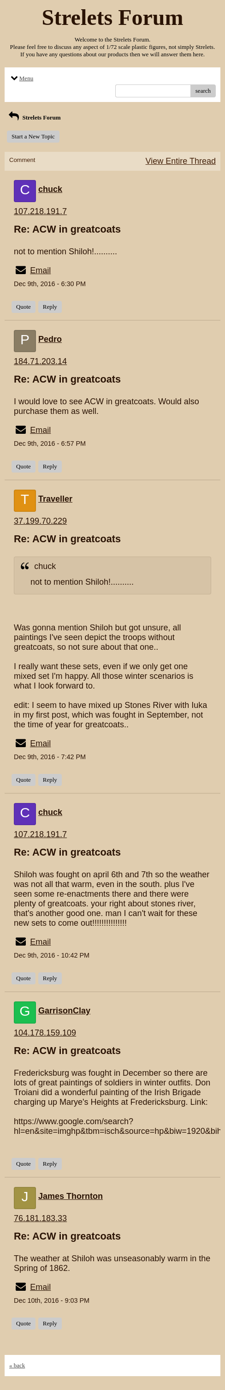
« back (17, 1365)
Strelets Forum (34, 117)
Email (40, 270)
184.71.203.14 (40, 361)
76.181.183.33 (40, 1218)
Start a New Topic (33, 136)
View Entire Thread (181, 161)
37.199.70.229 (40, 521)
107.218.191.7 (40, 211)
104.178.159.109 (45, 1032)
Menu (21, 78)
